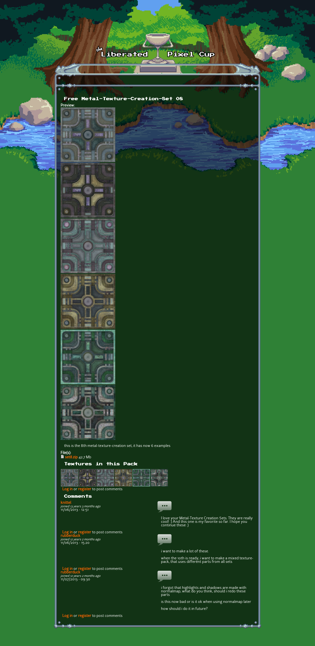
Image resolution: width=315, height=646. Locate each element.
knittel (66, 503)
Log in (67, 489)
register (84, 489)
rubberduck (70, 536)
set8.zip (71, 457)
